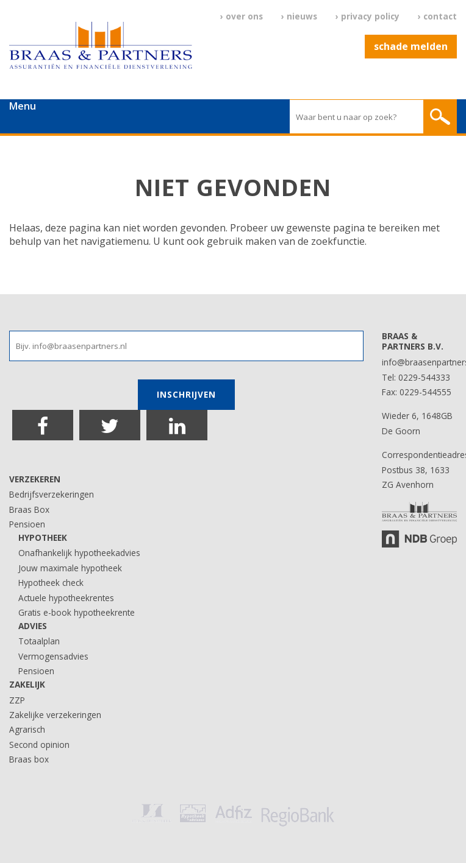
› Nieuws (299, 16)
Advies (32, 626)
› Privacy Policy (367, 16)
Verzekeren (34, 479)
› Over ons (241, 16)
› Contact (437, 16)
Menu (22, 106)
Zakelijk (27, 684)
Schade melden (411, 46)
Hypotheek (42, 537)
